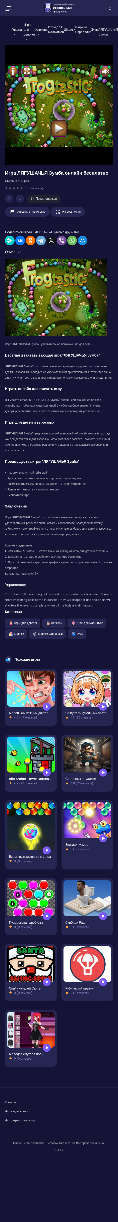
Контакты (11, 1102)
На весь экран (68, 212)
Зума (77, 634)
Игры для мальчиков (86, 623)
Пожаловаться (44, 198)
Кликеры (53, 623)
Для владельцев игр (18, 1111)
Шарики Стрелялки (47, 634)
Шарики (16, 634)
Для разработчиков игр (20, 1120)
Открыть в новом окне (27, 212)
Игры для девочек (22, 623)
